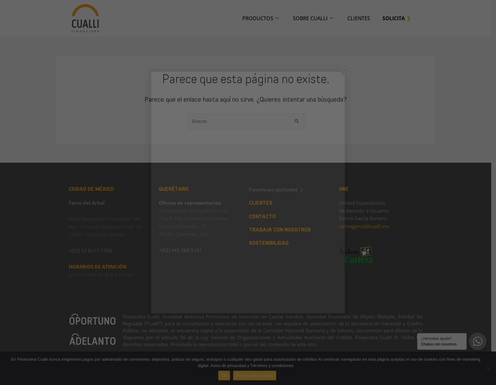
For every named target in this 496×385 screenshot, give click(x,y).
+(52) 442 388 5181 (182, 250)
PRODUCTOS (263, 18)
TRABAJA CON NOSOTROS (282, 229)
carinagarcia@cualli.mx (366, 226)
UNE (346, 189)
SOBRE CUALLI (315, 18)
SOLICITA (396, 18)
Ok (226, 375)
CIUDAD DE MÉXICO (93, 189)
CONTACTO (264, 216)
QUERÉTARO (176, 189)
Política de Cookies (257, 375)
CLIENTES (361, 18)
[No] (488, 368)
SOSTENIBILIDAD (271, 243)
